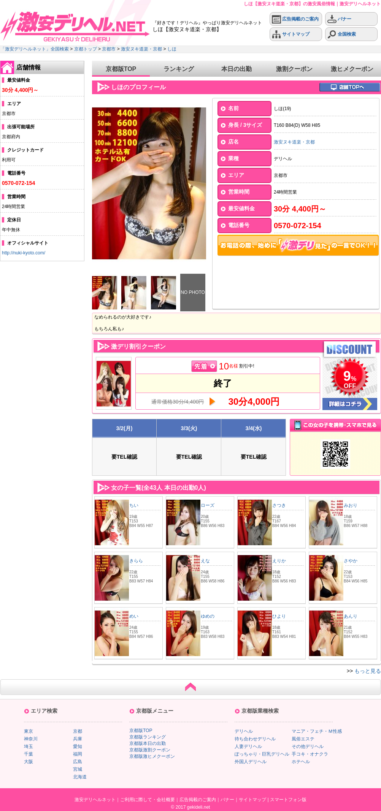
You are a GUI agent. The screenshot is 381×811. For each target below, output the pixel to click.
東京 (28, 731)
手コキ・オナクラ (310, 754)
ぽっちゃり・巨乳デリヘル (262, 754)
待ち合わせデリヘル (255, 739)
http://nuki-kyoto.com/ (23, 253)
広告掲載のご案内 (295, 19)
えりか (279, 560)
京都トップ (85, 49)
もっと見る (367, 671)
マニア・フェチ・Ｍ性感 (317, 731)
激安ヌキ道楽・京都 (141, 49)
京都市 (109, 49)
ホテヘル (301, 761)
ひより (279, 616)
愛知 (77, 746)
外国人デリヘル (251, 761)
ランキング (179, 69)
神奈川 (31, 739)
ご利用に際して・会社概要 (147, 799)
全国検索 (341, 34)
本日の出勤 (236, 69)
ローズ (207, 505)
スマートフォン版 (288, 799)
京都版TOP (121, 69)
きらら (136, 560)
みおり (350, 505)
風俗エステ (303, 739)
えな (205, 560)
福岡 (77, 754)
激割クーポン (294, 69)
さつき (279, 505)
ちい (133, 505)
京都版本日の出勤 (147, 743)
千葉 (28, 754)
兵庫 (77, 739)
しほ (171, 49)
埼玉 (28, 746)
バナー (339, 19)
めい (133, 616)
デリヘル (244, 731)
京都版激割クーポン (149, 750)
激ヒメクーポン (352, 69)
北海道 (80, 776)
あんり (350, 616)
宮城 (77, 769)
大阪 (28, 761)
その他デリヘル (308, 746)
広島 (77, 761)
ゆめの (207, 616)
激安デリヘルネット (95, 799)
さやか (350, 560)
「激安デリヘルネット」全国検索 (34, 49)
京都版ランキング (147, 737)
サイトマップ (291, 34)
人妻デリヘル (248, 746)
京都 (77, 731)
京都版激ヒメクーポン (152, 756)
